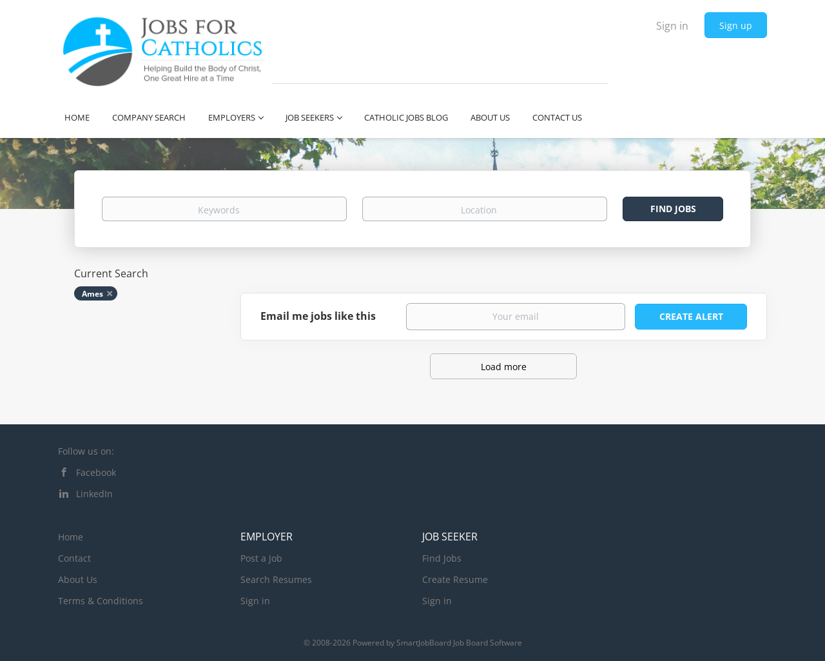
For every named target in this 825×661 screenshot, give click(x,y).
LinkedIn (94, 494)
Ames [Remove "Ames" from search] (92, 293)
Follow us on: (86, 451)
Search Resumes (276, 579)
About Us (77, 579)
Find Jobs (673, 208)
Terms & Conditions (100, 601)
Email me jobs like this (318, 316)
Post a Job (261, 558)
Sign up (735, 25)
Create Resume (455, 579)
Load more (504, 366)
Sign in (672, 26)
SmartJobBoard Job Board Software (459, 642)
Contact (74, 558)
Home (70, 537)
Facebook (96, 472)
